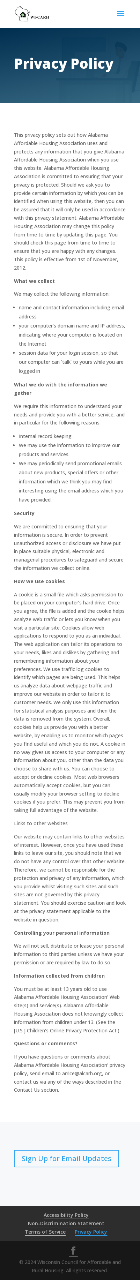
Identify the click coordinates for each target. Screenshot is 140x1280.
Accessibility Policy (66, 1215)
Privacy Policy (91, 1231)
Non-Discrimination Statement (66, 1223)
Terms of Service (45, 1231)
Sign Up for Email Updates (66, 1158)
